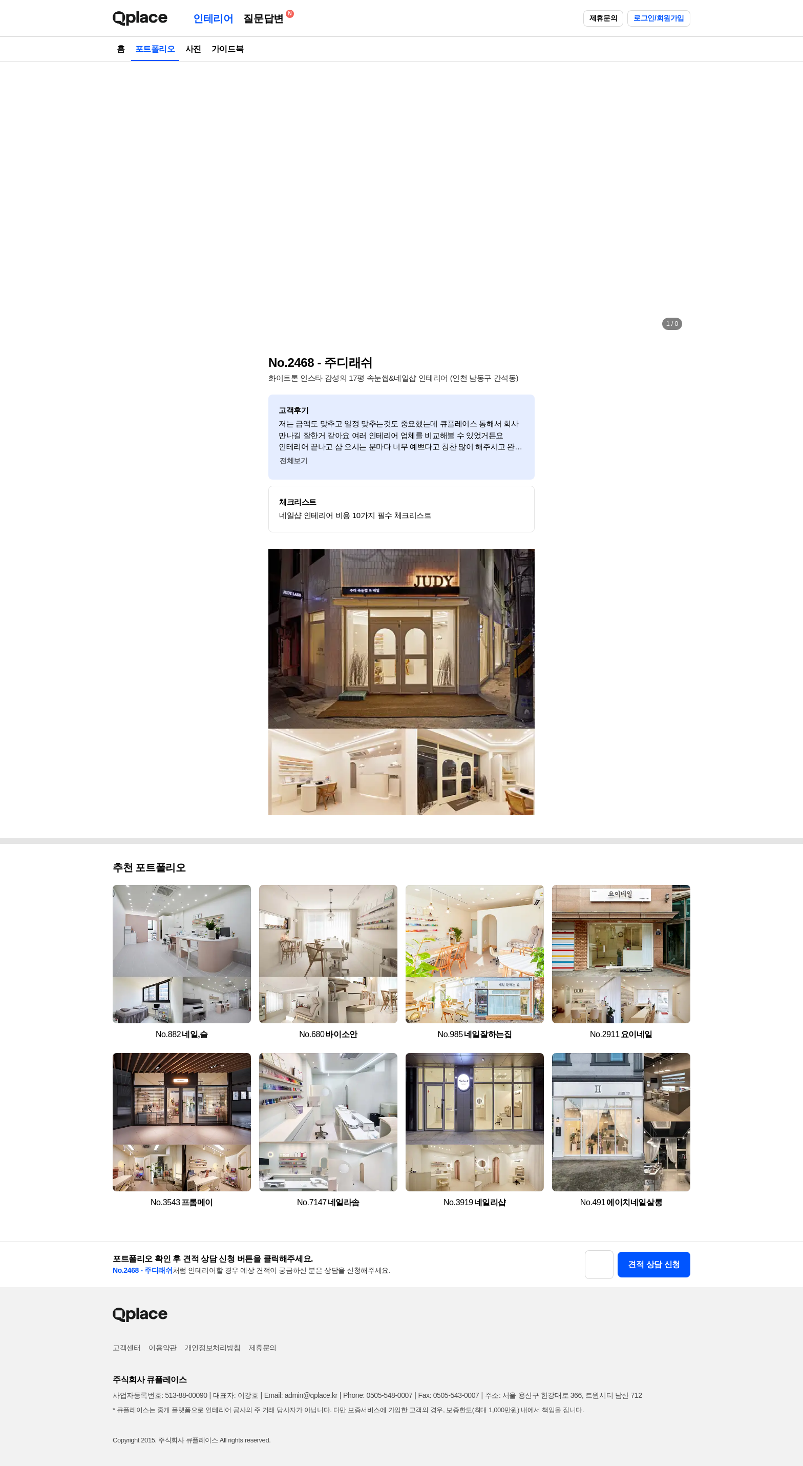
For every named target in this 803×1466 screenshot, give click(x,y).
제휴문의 (603, 18)
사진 (193, 49)
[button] (131, 200)
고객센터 (126, 1348)
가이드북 (227, 49)
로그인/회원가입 (658, 18)
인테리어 (213, 18)
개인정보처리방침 (213, 1348)
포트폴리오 (155, 49)
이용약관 (162, 1348)
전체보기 (293, 461)
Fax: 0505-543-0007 (448, 1395)
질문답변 (265, 17)
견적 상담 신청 (654, 1264)
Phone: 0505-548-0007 (377, 1395)
